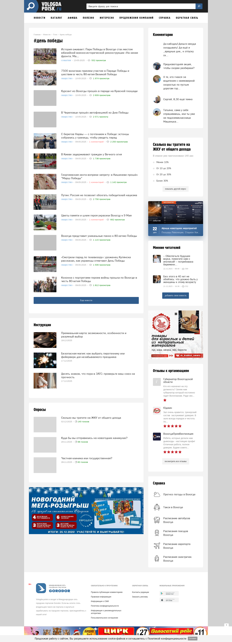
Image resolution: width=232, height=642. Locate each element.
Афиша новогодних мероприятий (179, 228)
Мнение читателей (166, 247)
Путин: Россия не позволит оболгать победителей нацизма (99, 195)
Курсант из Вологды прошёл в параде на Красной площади (99, 91)
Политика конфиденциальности (105, 606)
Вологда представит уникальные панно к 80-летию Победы (99, 235)
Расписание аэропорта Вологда (176, 545)
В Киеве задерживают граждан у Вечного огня (91, 154)
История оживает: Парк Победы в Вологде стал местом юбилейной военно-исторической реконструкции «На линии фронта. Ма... (99, 53)
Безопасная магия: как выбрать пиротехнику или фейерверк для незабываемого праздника (93, 355)
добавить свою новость (175, 295)
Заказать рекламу (140, 597)
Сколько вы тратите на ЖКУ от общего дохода (91, 417)
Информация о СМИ (100, 601)
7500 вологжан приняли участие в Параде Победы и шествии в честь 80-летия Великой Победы (95, 72)
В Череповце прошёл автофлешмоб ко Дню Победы (94, 112)
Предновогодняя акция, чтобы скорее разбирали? (178, 66)
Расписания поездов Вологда (175, 533)
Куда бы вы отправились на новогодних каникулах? (94, 438)
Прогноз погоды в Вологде (179, 494)
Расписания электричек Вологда (177, 558)
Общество (67, 78)
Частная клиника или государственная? (86, 458)
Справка (159, 483)
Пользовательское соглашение (104, 618)
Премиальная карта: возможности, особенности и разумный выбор (93, 334)
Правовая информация (101, 597)
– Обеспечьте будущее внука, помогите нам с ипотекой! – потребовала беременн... (178, 260)
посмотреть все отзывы (176, 461)
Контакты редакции (140, 592)
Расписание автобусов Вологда (176, 520)
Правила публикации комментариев (106, 592)
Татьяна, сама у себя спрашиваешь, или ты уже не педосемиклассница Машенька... (179, 116)
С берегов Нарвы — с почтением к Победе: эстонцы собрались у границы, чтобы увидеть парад (95, 135)
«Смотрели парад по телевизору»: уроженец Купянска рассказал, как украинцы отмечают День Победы (96, 259)
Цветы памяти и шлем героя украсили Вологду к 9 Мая (96, 215)
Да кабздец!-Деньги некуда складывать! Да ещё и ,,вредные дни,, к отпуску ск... (179, 49)
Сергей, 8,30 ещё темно (178, 99)
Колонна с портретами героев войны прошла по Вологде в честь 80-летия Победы (99, 279)
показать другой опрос (175, 189)
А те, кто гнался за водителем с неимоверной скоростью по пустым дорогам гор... (179, 82)
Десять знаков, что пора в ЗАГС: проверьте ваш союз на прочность (98, 375)
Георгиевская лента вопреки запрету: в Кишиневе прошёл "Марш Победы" (99, 176)
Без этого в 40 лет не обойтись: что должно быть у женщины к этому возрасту (180, 279)
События (66, 60)
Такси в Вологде (173, 507)
